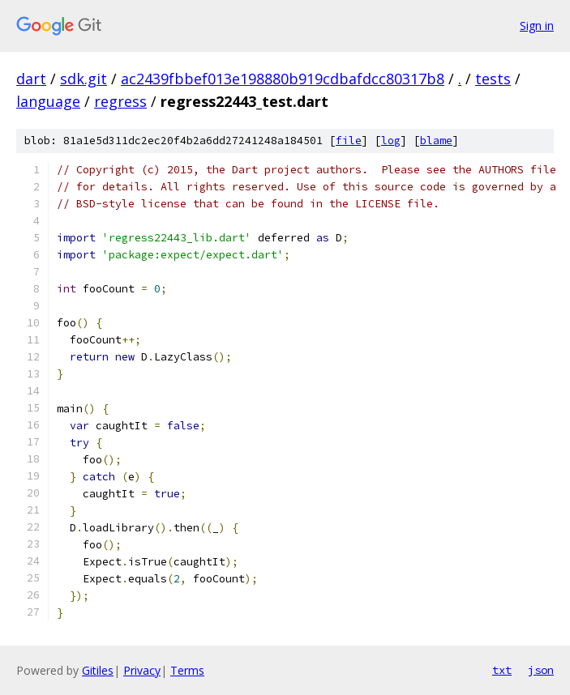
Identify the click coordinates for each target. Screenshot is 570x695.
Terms (187, 670)
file (349, 140)
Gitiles (98, 670)
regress (120, 101)
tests (493, 78)
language (48, 101)
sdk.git (83, 78)
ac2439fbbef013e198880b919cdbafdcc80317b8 (282, 78)
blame (436, 140)
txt (502, 670)
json (541, 670)
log (391, 140)
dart (31, 78)
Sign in (537, 25)
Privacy (142, 670)
